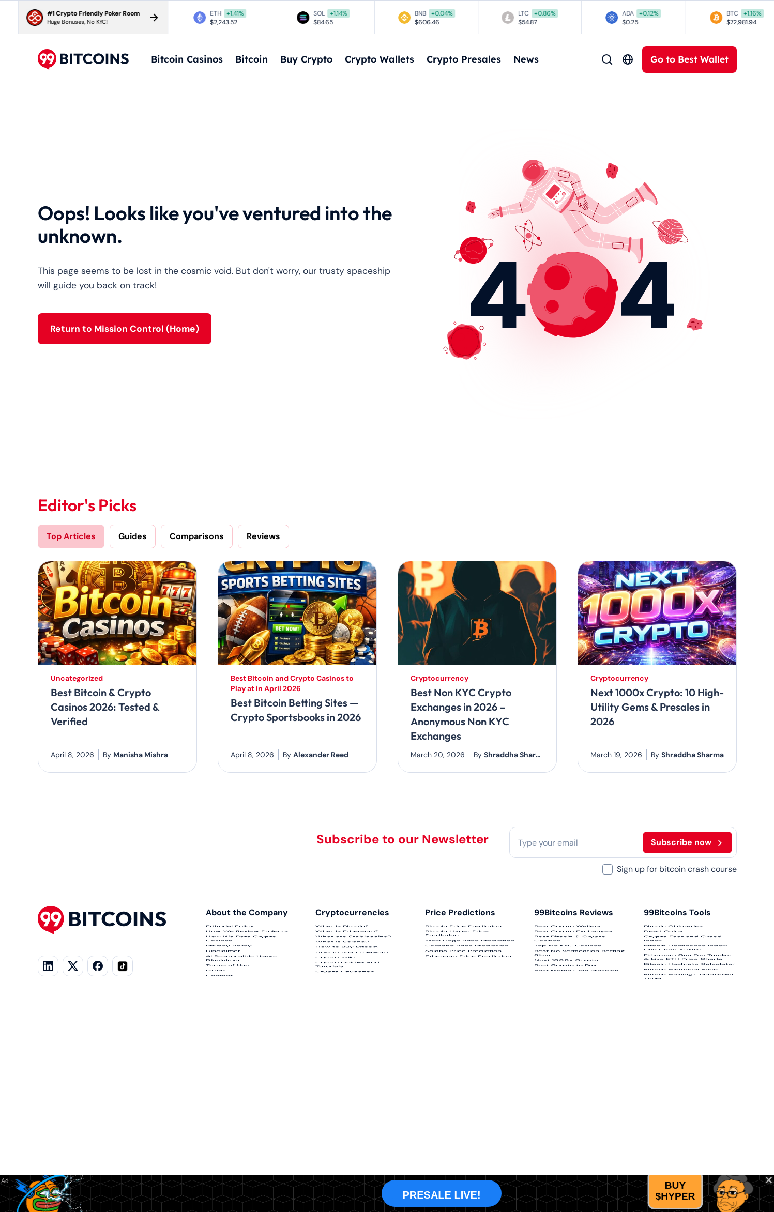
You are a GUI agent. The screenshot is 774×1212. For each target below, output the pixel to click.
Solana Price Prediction (463, 1020)
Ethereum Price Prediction (468, 1039)
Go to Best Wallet (689, 59)
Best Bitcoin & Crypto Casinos (569, 976)
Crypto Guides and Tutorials (347, 1069)
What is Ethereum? (346, 950)
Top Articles (71, 536)
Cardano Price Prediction (466, 1001)
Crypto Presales (464, 59)
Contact (219, 1109)
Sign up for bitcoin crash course (677, 869)
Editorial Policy (230, 931)
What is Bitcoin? (342, 931)
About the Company (247, 912)
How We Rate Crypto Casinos (241, 976)
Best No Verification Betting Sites (579, 1027)
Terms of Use (227, 1072)
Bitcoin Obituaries (673, 931)
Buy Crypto (306, 59)
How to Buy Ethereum (351, 1024)
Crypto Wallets (379, 59)
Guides (132, 536)
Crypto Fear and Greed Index (683, 976)
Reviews (263, 536)
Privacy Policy (229, 1001)
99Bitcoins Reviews (573, 912)
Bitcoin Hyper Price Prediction (457, 957)
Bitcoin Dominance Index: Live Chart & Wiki (685, 1009)
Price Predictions (460, 912)
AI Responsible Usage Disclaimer (241, 1046)
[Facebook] (97, 966)
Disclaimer (223, 1020)
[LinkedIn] (48, 966)
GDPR (215, 1090)
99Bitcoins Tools (677, 912)
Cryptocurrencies (352, 912)
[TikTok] (122, 966)
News (526, 59)
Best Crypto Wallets (567, 931)
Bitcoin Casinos (187, 59)
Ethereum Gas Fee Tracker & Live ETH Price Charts (688, 1042)
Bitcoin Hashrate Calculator (689, 1067)
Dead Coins (663, 950)
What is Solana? (342, 987)
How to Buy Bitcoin (346, 1005)
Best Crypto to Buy (565, 1072)
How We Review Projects (247, 950)
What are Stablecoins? (353, 968)
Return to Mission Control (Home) (124, 328)
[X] (73, 966)
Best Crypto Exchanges (573, 950)
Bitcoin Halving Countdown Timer (688, 1112)
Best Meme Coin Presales (576, 1090)
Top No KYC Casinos (567, 1001)
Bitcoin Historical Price (681, 1086)
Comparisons (197, 536)
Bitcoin (251, 59)
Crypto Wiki (335, 1043)
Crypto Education (344, 1094)
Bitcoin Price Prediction (463, 931)
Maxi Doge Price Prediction (469, 983)
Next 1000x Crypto (566, 1053)
